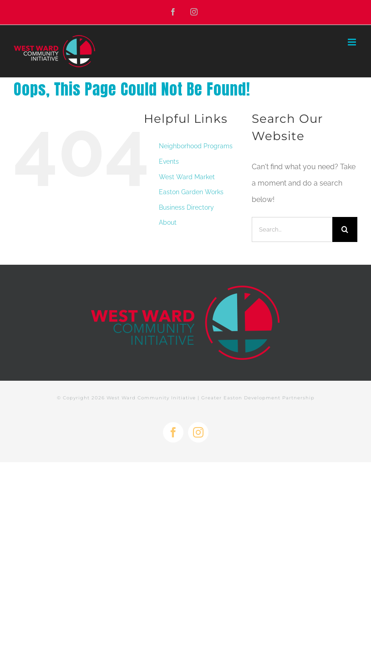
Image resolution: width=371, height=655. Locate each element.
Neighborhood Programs (196, 146)
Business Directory (186, 207)
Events (169, 161)
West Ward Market (187, 177)
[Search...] (292, 229)
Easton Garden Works (191, 192)
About (168, 222)
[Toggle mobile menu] (352, 42)
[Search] (344, 229)
